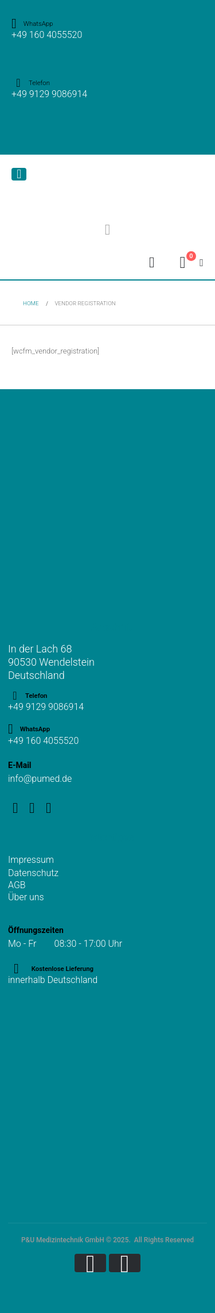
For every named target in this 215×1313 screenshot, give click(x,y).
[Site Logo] (68, 184)
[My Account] (152, 262)
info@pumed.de (40, 778)
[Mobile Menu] (18, 174)
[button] (107, 229)
